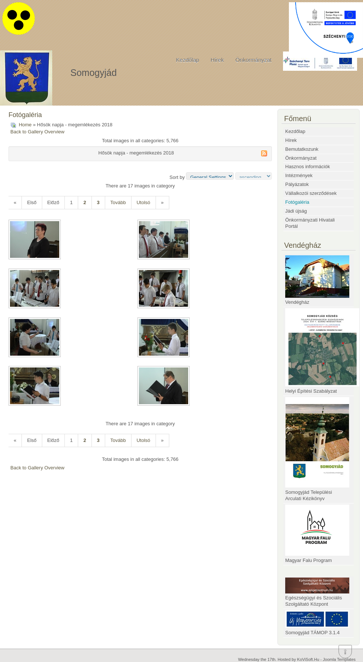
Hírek (217, 60)
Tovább (118, 202)
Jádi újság (296, 211)
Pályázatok (297, 184)
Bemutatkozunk (302, 149)
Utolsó (143, 202)
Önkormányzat (253, 60)
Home (25, 124)
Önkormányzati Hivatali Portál (310, 223)
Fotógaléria (297, 202)
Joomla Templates (339, 659)
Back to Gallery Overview (37, 131)
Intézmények (299, 175)
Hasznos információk (307, 166)
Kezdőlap (187, 60)
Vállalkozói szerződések (311, 193)
